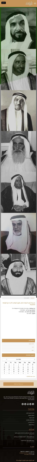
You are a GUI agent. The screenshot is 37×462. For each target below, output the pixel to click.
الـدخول (3, 3)
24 (9, 370)
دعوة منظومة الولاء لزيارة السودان (27, 440)
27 (27, 371)
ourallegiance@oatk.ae (23, 453)
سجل (33, 347)
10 (9, 366)
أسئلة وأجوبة (31, 344)
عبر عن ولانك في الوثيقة (18, 384)
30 (27, 364)
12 (32, 368)
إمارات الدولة (31, 418)
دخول (33, 350)
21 (23, 370)
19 (32, 370)
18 (4, 368)
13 (27, 368)
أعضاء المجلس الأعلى (30, 413)
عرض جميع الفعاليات (30, 376)
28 (23, 371)
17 (9, 368)
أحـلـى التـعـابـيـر (31, 422)
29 (32, 364)
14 (23, 368)
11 (4, 366)
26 (32, 371)
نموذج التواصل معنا (27, 454)
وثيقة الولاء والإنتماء (30, 420)
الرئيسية (32, 298)
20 (27, 370)
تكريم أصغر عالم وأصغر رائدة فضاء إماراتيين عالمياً (24, 433)
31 (23, 364)
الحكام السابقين (31, 415)
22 (18, 370)
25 (4, 370)
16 (13, 368)
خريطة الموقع (31, 424)
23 (13, 370)
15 (18, 368)
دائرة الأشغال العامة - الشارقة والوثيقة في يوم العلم (24, 437)
